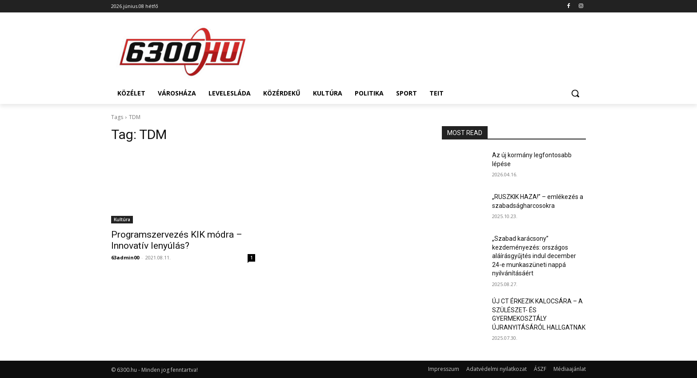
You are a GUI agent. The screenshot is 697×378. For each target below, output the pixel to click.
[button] (575, 93)
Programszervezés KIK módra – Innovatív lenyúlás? (176, 240)
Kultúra (122, 219)
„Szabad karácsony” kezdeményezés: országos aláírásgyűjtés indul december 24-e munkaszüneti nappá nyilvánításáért (534, 256)
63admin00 (125, 257)
